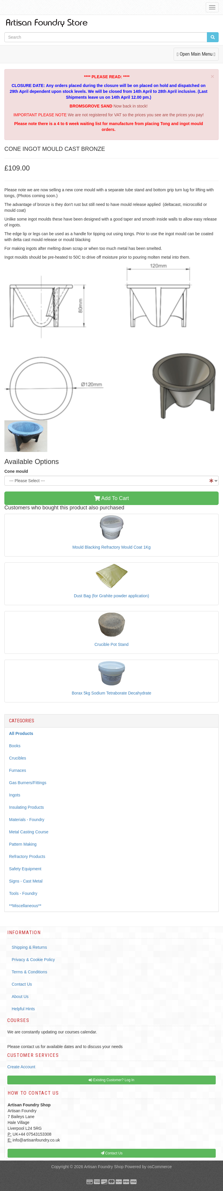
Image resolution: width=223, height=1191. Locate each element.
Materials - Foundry (26, 819)
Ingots (14, 795)
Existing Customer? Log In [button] (111, 1080)
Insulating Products (26, 807)
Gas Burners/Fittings (27, 782)
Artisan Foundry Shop (103, 1166)
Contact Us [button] (112, 1153)
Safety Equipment (25, 868)
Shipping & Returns (29, 947)
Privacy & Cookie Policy (33, 959)
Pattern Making (23, 844)
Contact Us (22, 984)
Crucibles (17, 758)
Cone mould (16, 471)
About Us (20, 996)
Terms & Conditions (29, 972)
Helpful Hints (23, 1008)
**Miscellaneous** (25, 905)
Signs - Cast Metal (25, 881)
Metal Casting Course (29, 832)
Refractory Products (27, 856)
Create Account (21, 1066)
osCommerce (160, 1166)
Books (14, 745)
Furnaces (17, 770)
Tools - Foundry (23, 893)
